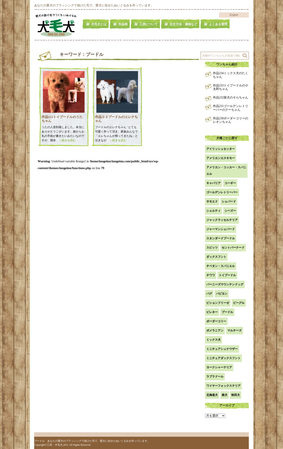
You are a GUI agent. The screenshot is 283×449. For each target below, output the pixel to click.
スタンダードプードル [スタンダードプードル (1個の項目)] (220, 238)
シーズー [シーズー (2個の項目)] (230, 210)
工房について (148, 24)
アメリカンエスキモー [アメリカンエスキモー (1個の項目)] (220, 158)
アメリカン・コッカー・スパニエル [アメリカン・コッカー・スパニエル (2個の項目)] (226, 170)
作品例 (122, 24)
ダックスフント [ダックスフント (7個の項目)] (216, 256)
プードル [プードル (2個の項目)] (227, 312)
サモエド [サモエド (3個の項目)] (212, 201)
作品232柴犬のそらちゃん (230, 97)
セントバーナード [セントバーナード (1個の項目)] (233, 247)
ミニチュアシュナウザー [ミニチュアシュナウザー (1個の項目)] (222, 349)
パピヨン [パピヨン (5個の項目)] (221, 293)
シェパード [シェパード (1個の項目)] (229, 201)
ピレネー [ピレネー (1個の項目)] (212, 312)
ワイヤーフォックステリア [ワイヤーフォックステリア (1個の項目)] (223, 385)
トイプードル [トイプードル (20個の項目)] (227, 275)
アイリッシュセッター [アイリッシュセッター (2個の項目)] (220, 148)
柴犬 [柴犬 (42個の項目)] (224, 395)
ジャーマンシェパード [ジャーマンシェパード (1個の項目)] (220, 229)
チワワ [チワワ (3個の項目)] (210, 275)
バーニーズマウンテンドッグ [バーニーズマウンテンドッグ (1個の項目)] (224, 284)
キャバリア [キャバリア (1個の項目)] (213, 183)
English (234, 14)
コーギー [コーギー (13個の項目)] (230, 183)
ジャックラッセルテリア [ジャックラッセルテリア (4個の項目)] (222, 220)
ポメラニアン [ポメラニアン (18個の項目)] (214, 330)
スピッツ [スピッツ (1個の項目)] (212, 247)
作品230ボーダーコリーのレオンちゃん (230, 120)
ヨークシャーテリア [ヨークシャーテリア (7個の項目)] (219, 367)
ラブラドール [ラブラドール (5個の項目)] (214, 376)
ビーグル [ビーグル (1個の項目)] (238, 302)
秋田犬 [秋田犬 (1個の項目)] (235, 395)
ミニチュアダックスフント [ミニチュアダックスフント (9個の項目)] (223, 358)
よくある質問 (218, 24)
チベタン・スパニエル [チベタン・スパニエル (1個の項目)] (220, 266)
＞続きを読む (66, 140)
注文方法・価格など (183, 24)
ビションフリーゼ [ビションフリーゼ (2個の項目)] (217, 302)
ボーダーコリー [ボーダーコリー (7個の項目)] (216, 321)
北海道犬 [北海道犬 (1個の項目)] (212, 395)
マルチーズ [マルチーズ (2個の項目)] (234, 330)
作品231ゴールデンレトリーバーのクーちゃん (230, 107)
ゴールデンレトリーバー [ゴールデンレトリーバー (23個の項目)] (222, 192)
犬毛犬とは (98, 24)
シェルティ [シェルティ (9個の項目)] (213, 210)
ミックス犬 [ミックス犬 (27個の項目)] (213, 339)
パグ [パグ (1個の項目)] (209, 293)
